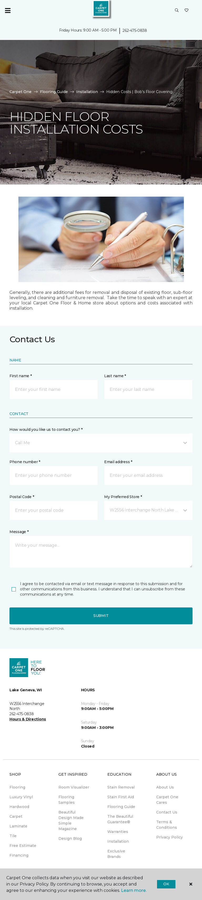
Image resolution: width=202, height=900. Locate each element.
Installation (87, 91)
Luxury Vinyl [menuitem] (21, 797)
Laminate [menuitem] (18, 826)
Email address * (118, 462)
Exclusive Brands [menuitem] (116, 854)
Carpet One (20, 91)
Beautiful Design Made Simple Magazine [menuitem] (71, 820)
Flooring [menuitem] (17, 787)
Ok (166, 884)
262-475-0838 (135, 30)
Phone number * (24, 462)
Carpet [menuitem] (15, 816)
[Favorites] (186, 10)
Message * (18, 532)
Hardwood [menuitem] (19, 806)
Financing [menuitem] (18, 855)
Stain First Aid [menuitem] (120, 797)
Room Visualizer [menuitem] (73, 787)
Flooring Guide (54, 91)
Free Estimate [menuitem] (22, 845)
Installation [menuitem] (118, 841)
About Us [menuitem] (165, 787)
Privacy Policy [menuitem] (169, 837)
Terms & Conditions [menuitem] (166, 825)
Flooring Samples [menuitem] (66, 800)
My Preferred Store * (123, 497)
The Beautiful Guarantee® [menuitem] (120, 819)
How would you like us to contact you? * (46, 429)
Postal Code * (21, 497)
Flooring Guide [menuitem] (121, 806)
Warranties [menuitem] (117, 831)
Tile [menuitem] (13, 835)
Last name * (115, 376)
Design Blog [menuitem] (70, 838)
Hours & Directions (27, 719)
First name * (20, 376)
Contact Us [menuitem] (166, 812)
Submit (101, 615)
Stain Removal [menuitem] (121, 787)
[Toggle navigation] (7, 10)
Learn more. (134, 890)
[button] (177, 10)
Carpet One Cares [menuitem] (167, 800)
